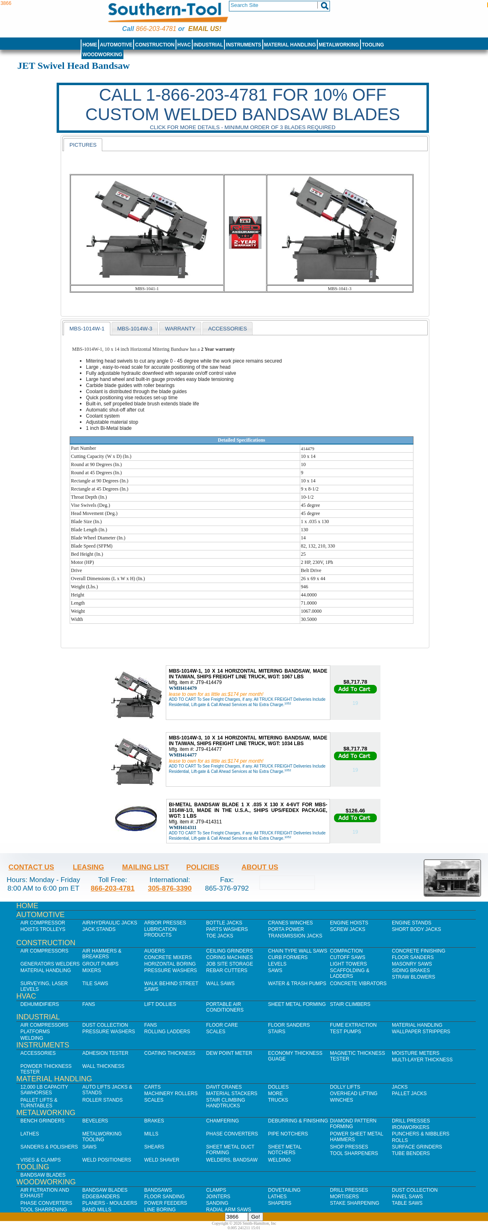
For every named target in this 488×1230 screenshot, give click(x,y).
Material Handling (290, 45)
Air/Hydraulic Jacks (109, 923)
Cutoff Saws (347, 957)
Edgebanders (101, 1196)
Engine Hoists (349, 923)
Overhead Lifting (354, 1093)
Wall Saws (220, 983)
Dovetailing (284, 1190)
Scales (215, 1031)
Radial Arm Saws (228, 1209)
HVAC (184, 45)
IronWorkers (410, 1127)
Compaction (346, 951)
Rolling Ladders (167, 1031)
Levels (277, 964)
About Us (260, 867)
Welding (31, 1038)
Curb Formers (288, 957)
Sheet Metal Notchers (284, 1149)
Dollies (278, 1087)
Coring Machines (229, 957)
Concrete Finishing (418, 951)
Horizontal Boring (170, 964)
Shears (154, 1147)
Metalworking (339, 45)
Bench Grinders (42, 1121)
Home (89, 45)
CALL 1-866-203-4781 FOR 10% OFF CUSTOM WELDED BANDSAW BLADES (243, 104)
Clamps (216, 1190)
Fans (88, 1004)
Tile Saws (95, 983)
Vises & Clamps (40, 1160)
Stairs (276, 1031)
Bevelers (95, 1121)
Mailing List (145, 867)
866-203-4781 (156, 28)
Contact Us (31, 867)
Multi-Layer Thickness (422, 1060)
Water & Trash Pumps (297, 983)
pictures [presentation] (83, 145)
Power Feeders (165, 1203)
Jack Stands (99, 929)
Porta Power (286, 929)
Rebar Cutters (226, 970)
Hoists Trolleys (42, 929)
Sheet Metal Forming (297, 1004)
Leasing (88, 867)
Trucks (278, 1100)
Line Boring (160, 1209)
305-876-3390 (170, 888)
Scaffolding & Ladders (349, 973)
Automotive (116, 45)
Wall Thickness (103, 1066)
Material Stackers (231, 1093)
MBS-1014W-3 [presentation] (134, 329)
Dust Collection (105, 1025)
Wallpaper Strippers (421, 1031)
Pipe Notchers (288, 1134)
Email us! (204, 28)
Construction (155, 45)
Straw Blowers (413, 977)
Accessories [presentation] (227, 329)
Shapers (279, 1203)
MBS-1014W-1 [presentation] (86, 329)
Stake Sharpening (354, 1203)
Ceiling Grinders (229, 951)
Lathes (29, 1134)
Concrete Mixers (168, 957)
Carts (152, 1087)
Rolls (400, 1140)
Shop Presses (349, 1147)
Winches (341, 1100)
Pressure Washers (170, 970)
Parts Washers (227, 929)
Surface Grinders (417, 1147)
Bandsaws (158, 1190)
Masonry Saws (412, 964)
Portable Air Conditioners (225, 1007)
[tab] (83, 144)
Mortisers (344, 1196)
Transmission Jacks (295, 936)
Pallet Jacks (409, 1093)
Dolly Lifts (345, 1087)
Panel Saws (407, 1196)
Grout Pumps (100, 964)
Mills (151, 1134)
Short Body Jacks (416, 929)
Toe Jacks (219, 936)
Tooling (373, 45)
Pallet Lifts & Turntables (38, 1103)
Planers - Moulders (109, 1203)
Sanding (217, 1203)
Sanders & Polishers (49, 1147)
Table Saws (407, 1203)
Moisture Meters (416, 1053)
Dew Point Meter (229, 1053)
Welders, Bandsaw (231, 1160)
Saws (275, 970)
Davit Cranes (224, 1087)
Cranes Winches (290, 923)
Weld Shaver (161, 1160)
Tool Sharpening (43, 1209)
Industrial (208, 45)
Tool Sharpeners (354, 1153)
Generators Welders (50, 964)
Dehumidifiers (39, 1004)
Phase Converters (232, 1134)
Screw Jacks (347, 929)
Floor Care (222, 1025)
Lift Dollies (160, 1004)
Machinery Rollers (171, 1093)
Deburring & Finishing (298, 1121)
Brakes (154, 1121)
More (275, 1093)
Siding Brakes (411, 970)
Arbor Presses (165, 923)
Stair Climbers (350, 1004)
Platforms (35, 1031)
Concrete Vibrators (358, 983)
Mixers (91, 970)
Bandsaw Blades (43, 1175)
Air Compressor (42, 923)
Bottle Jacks (224, 923)
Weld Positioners (106, 1160)
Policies (202, 867)
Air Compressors (44, 951)
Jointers (218, 1196)
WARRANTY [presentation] (180, 329)
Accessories (38, 1053)
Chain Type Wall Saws (297, 951)
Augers (154, 951)
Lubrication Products (160, 932)
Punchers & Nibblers (420, 1134)
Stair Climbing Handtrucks (225, 1103)
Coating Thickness (170, 1053)
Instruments (244, 45)
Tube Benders (411, 1153)
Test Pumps (345, 1031)
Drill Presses (411, 1121)
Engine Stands (411, 923)
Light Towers (348, 964)
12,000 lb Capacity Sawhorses (44, 1090)
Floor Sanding (164, 1196)
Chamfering (222, 1121)
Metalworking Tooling (102, 1136)
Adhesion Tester (105, 1053)
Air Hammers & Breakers (101, 953)
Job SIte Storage (229, 964)
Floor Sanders (413, 957)
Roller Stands (102, 1100)
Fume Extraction (353, 1025)
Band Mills (96, 1209)
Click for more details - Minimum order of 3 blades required (243, 127)
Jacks (400, 1087)
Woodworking (102, 54)
